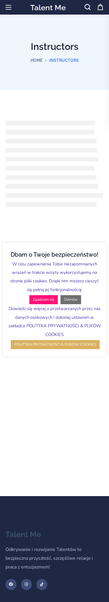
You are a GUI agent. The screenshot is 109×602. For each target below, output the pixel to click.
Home (36, 60)
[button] (87, 7)
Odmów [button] (71, 299)
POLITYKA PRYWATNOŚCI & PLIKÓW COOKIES (55, 344)
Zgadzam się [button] (43, 299)
